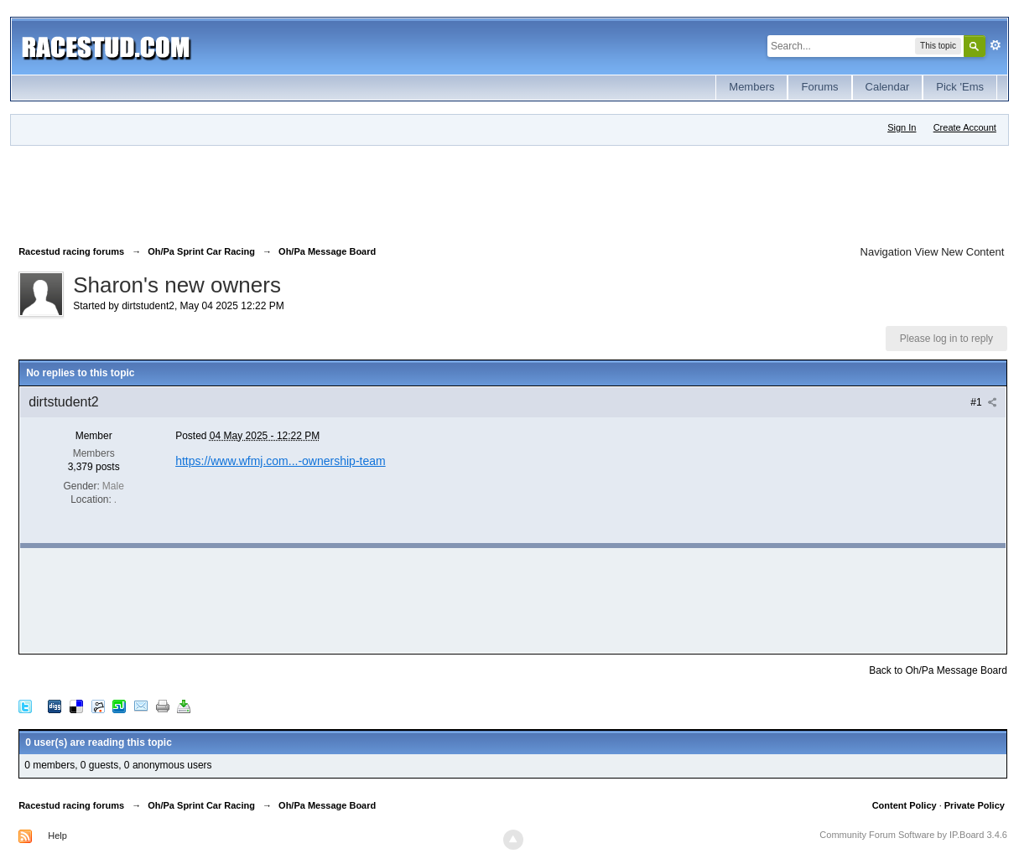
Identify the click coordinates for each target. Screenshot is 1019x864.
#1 (983, 402)
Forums (819, 86)
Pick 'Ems (960, 86)
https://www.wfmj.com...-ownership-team (280, 461)
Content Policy (904, 805)
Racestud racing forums (71, 805)
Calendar (888, 86)
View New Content (960, 252)
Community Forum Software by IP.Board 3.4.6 (913, 835)
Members (751, 86)
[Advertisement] (323, 192)
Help (57, 835)
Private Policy (974, 805)
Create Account (964, 127)
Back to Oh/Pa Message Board (938, 670)
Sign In (901, 127)
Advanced (995, 45)
